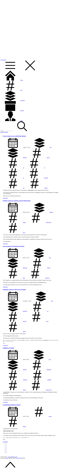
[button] (6, 443)
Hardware (15, 267)
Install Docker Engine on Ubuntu (11, 405)
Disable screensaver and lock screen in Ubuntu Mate (16, 200)
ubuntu (36, 188)
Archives (12, 110)
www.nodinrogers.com (12, 457)
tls (34, 167)
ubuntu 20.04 (38, 390)
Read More (5, 198)
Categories (13, 100)
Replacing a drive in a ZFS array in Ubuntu (14, 289)
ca (13, 177)
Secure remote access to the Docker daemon (14, 136)
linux (14, 232)
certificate (36, 177)
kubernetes (39, 370)
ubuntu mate (38, 222)
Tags (11, 90)
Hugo (7, 458)
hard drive (37, 278)
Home (12, 80)
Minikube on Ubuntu (8, 348)
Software (15, 157)
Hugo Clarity (19, 458)
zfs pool (15, 321)
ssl (13, 167)
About (12, 120)
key (14, 188)
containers (15, 380)
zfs (37, 311)
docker (38, 157)
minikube (39, 380)
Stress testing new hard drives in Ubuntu (13, 246)
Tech (41, 147)
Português (6, 132)
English (2, 132)
